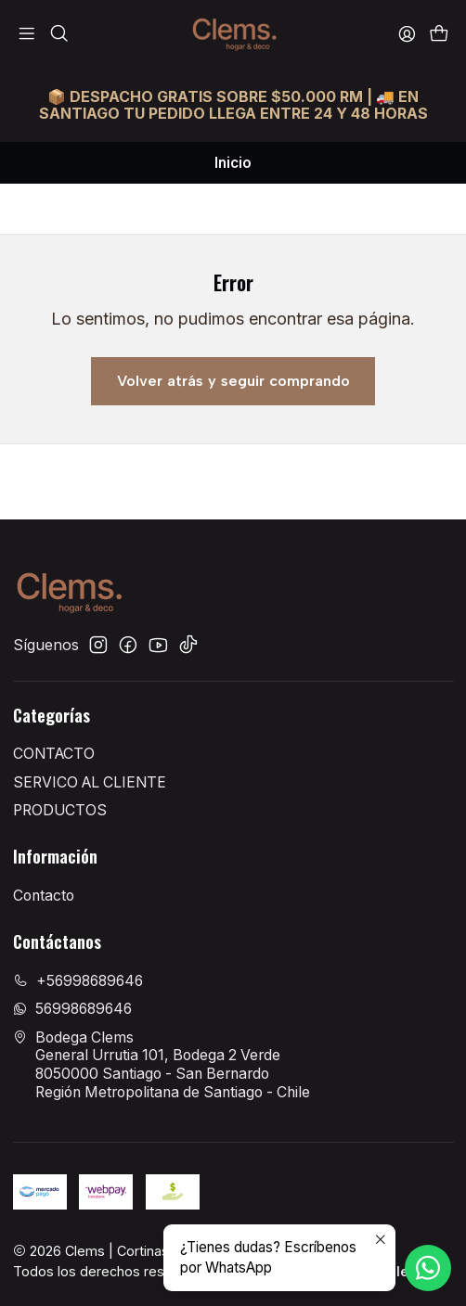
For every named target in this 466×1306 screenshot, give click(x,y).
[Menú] (27, 34)
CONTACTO (54, 753)
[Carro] (438, 34)
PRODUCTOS (60, 810)
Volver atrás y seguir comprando (233, 381)
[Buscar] (59, 34)
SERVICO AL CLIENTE (89, 782)
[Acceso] (407, 34)
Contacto (43, 895)
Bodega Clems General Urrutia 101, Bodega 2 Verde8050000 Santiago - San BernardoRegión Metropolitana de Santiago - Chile (161, 1065)
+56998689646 (78, 981)
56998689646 (72, 1009)
